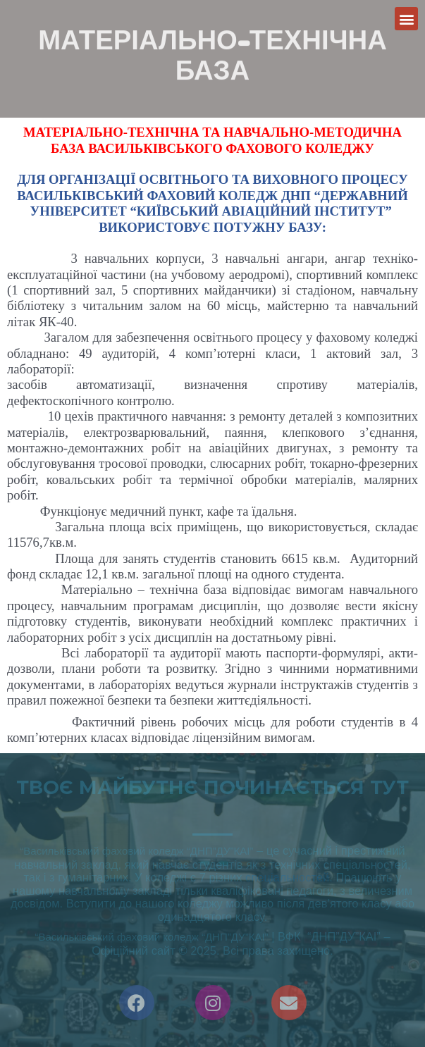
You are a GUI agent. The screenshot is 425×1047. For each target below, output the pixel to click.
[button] (406, 18)
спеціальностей (287, 877)
